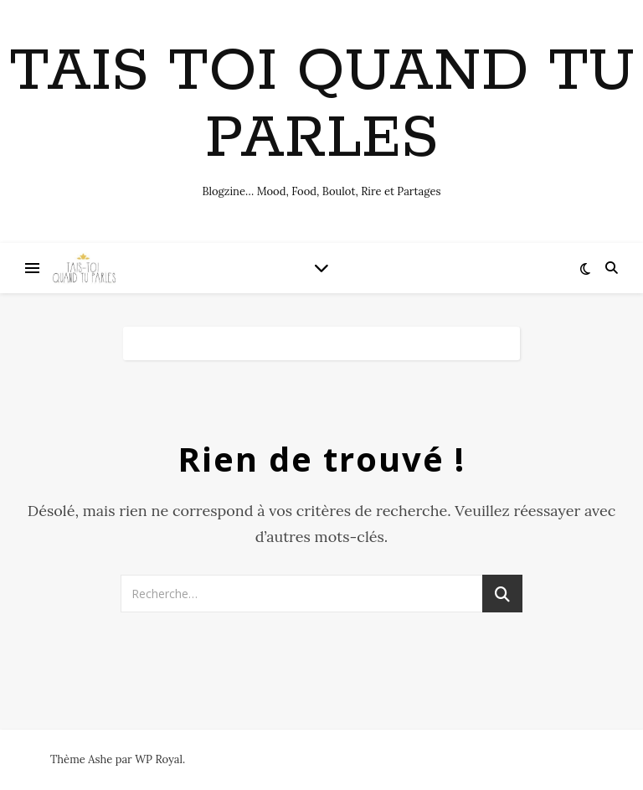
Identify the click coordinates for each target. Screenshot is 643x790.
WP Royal (159, 759)
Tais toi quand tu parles (322, 106)
